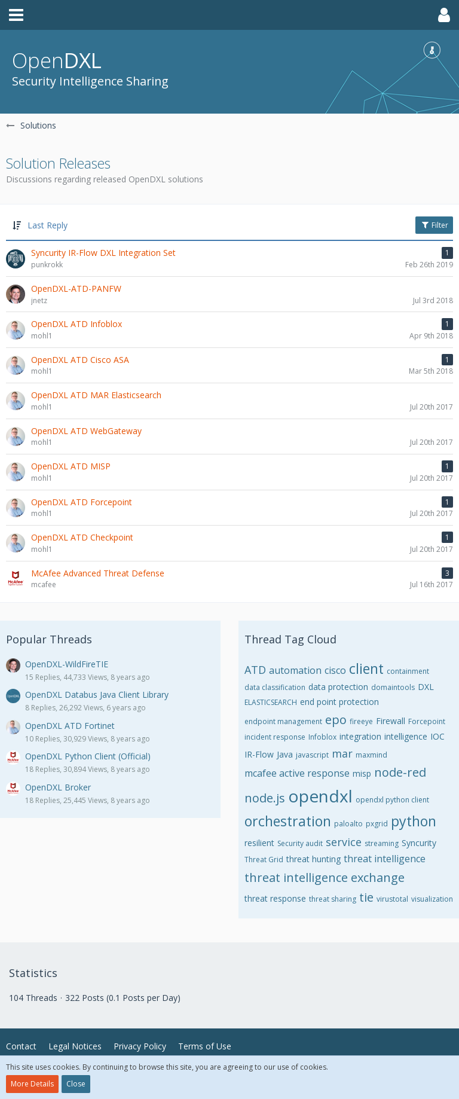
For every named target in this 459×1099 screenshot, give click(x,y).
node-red (400, 772)
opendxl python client (392, 800)
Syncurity (419, 842)
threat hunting (313, 859)
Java (285, 754)
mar (342, 753)
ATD (255, 670)
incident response (274, 737)
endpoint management (283, 721)
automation (295, 670)
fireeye (361, 721)
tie (366, 897)
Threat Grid (263, 859)
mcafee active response (297, 773)
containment (408, 671)
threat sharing (332, 899)
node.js (264, 798)
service (344, 842)
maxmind (371, 755)
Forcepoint (426, 721)
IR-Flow (259, 754)
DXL (426, 686)
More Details (32, 1084)
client (366, 668)
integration (360, 736)
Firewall (390, 720)
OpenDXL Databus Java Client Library (97, 694)
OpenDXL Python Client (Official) (88, 756)
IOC (437, 736)
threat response (275, 898)
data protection (338, 686)
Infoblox (322, 737)
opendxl (320, 795)
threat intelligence (385, 858)
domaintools (393, 687)
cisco (335, 670)
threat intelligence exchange (324, 877)
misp (362, 773)
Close (75, 1084)
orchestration (287, 821)
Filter (434, 225)
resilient (259, 842)
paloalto (348, 824)
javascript (312, 755)
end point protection (339, 701)
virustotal (392, 899)
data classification (274, 687)
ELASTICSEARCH (270, 702)
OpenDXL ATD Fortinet (70, 725)
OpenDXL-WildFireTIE (66, 664)
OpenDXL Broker (58, 787)
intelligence (405, 736)
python (413, 821)
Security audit (300, 843)
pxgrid (377, 824)
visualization (432, 899)
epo (336, 720)
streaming (382, 843)
